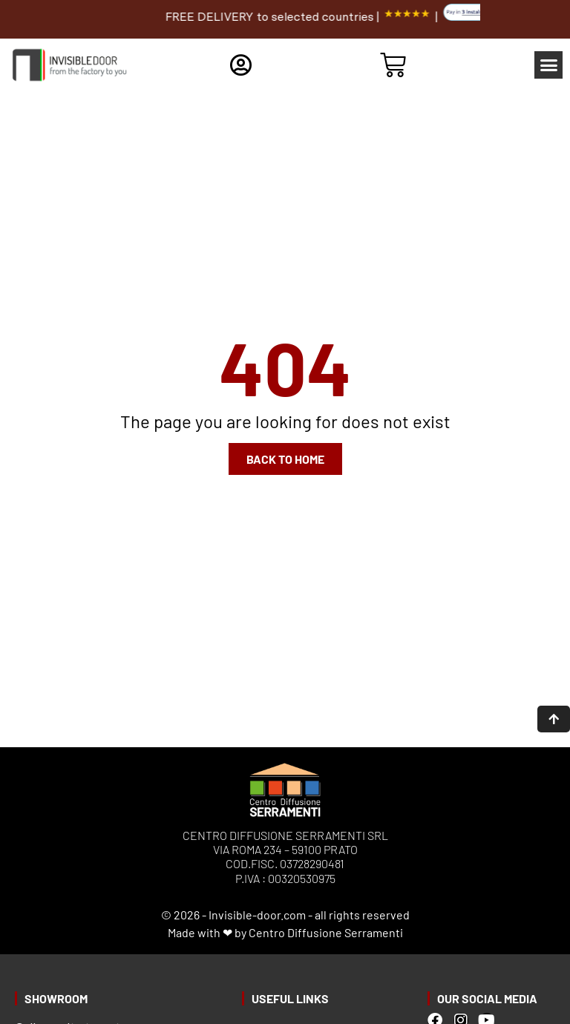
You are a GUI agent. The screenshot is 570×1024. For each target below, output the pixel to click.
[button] (548, 65)
